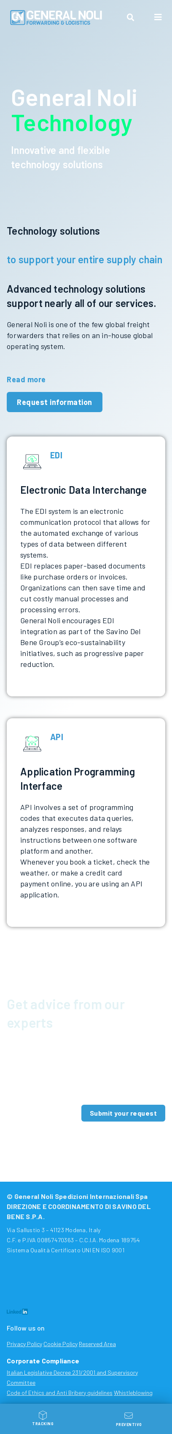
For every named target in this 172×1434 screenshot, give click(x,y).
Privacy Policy (24, 1343)
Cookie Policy (60, 1343)
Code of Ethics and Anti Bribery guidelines (60, 1392)
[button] (130, 17)
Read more (26, 379)
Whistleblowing (133, 1392)
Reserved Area (97, 1343)
